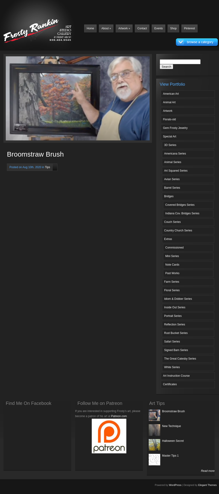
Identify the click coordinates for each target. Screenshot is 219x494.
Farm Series (171, 281)
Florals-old (169, 119)
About (106, 28)
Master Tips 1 (170, 455)
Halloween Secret (173, 440)
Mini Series (172, 256)
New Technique (171, 426)
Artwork (124, 28)
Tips (47, 167)
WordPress (175, 485)
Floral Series (172, 290)
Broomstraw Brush (173, 411)
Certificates (170, 384)
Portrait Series (173, 316)
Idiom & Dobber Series (178, 298)
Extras (168, 239)
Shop (173, 28)
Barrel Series (172, 187)
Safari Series (172, 341)
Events (158, 28)
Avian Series (172, 179)
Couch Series (172, 222)
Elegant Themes (207, 485)
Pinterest (189, 28)
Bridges (169, 196)
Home (90, 28)
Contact (142, 28)
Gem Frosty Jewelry (175, 128)
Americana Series (175, 153)
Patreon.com (119, 416)
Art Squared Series (175, 170)
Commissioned (174, 247)
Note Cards (172, 264)
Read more (208, 471)
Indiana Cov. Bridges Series (182, 213)
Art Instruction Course (176, 375)
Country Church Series (178, 230)
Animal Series (172, 162)
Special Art (169, 136)
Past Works (172, 273)
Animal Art (169, 102)
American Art (171, 93)
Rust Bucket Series (176, 333)
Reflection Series (174, 324)
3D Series (170, 145)
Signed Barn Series (176, 350)
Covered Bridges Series (180, 204)
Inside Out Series (174, 307)
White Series (172, 367)
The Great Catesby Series (180, 358)
